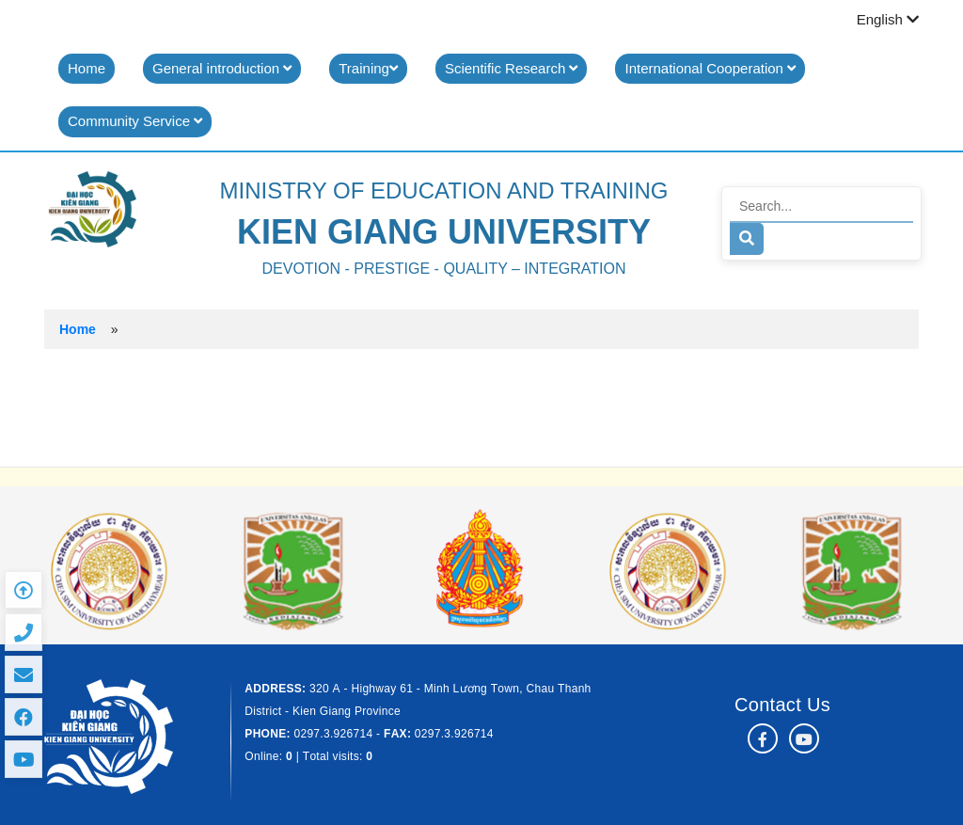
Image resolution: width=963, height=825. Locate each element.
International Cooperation (710, 68)
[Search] (821, 206)
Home (86, 68)
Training (368, 68)
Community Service (135, 121)
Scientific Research (511, 68)
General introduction (222, 68)
